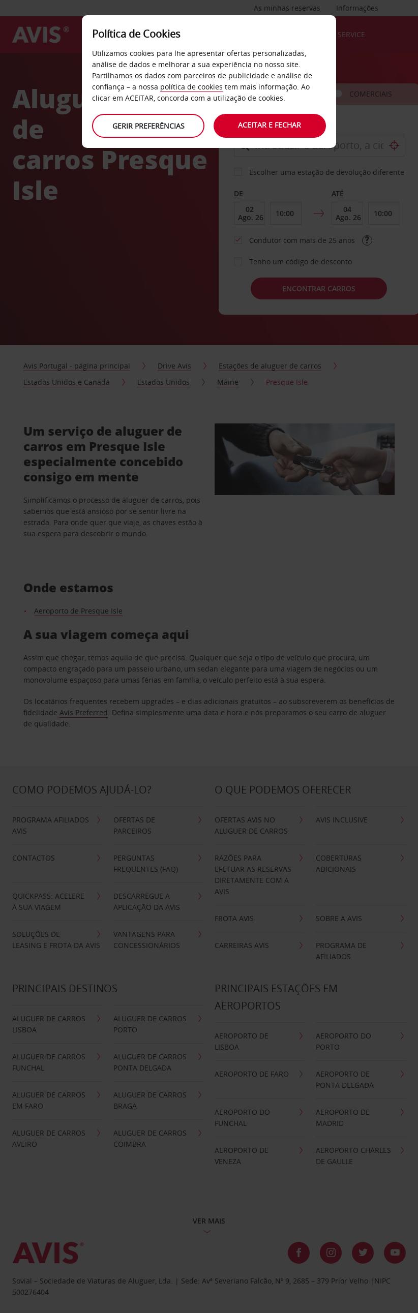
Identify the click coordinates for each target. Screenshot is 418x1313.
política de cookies (191, 86)
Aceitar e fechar (270, 125)
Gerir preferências (148, 126)
